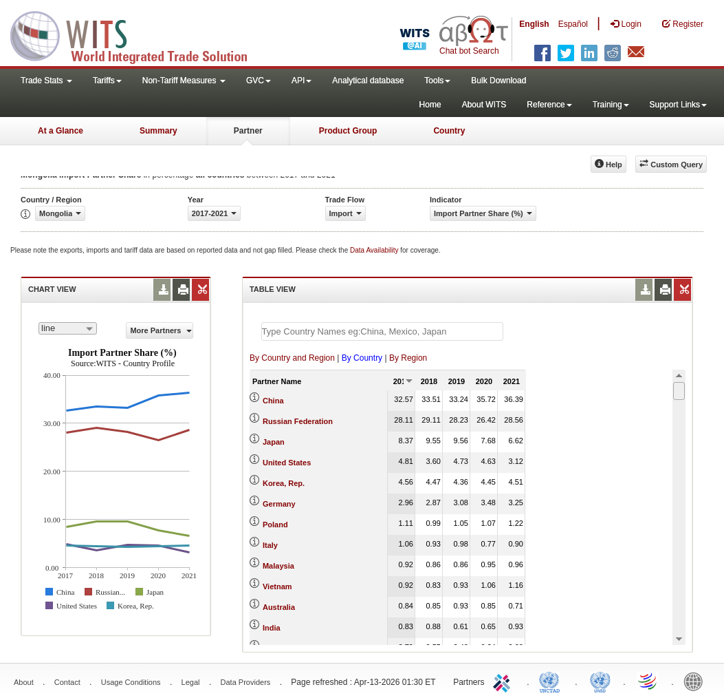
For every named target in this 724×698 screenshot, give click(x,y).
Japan (274, 442)
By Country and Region (292, 358)
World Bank (696, 681)
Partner (248, 131)
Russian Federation (298, 421)
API (301, 80)
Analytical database (368, 80)
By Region (408, 358)
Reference (549, 104)
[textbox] (382, 331)
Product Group (348, 131)
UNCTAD (552, 681)
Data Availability (375, 250)
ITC (504, 681)
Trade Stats (46, 80)
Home (430, 104)
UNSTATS (600, 681)
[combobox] (68, 328)
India (272, 628)
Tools (437, 80)
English (534, 24)
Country (449, 131)
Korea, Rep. (284, 483)
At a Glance (60, 131)
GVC (258, 80)
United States (287, 462)
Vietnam (277, 586)
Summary (158, 131)
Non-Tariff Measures (184, 80)
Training (611, 104)
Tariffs (107, 80)
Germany (279, 504)
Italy (270, 545)
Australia (279, 607)
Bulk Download (498, 80)
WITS (137, 34)
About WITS (484, 104)
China (273, 400)
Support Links (678, 104)
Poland (275, 524)
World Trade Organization (648, 681)
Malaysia (278, 566)
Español (573, 24)
